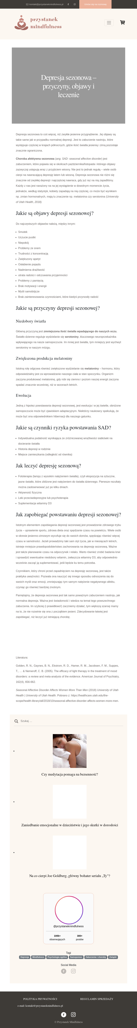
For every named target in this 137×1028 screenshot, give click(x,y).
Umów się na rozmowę (95, 4)
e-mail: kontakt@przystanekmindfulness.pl (40, 1005)
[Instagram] (74, 4)
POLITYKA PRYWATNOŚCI (40, 999)
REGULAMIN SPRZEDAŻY (96, 999)
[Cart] (122, 23)
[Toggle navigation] (109, 22)
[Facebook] (68, 4)
